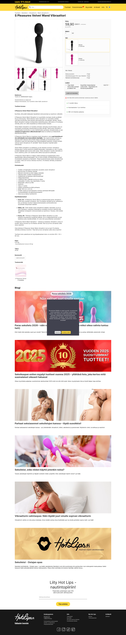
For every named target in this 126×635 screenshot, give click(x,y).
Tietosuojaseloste (92, 618)
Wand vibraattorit (43, 13)
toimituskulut (83, 24)
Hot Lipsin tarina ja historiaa (73, 619)
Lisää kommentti (20, 258)
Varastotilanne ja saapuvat (23, 100)
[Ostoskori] (107, 7)
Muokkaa (57, 332)
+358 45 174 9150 (48, 618)
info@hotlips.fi (47, 617)
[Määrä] (68, 33)
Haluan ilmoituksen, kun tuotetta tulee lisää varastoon (31, 101)
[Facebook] (59, 629)
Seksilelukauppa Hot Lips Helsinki (75, 76)
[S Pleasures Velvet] (21, 274)
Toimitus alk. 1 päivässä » (83, 1)
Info (103, 7)
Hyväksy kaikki (66, 332)
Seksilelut (25, 13)
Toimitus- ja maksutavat (49, 622)
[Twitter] (73, 629)
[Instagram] (64, 629)
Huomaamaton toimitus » (63, 1)
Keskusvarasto (69, 74)
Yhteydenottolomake (48, 624)
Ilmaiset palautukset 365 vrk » (104, 1)
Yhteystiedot (70, 616)
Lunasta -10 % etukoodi (22, 1)
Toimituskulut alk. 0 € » (44, 1)
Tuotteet (68, 7)
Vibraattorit (33, 13)
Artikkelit (97, 7)
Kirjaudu (90, 616)
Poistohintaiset (77, 7)
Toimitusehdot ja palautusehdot (51, 621)
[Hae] (45, 7)
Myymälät (89, 7)
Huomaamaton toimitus (72, 621)
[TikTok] (69, 629)
